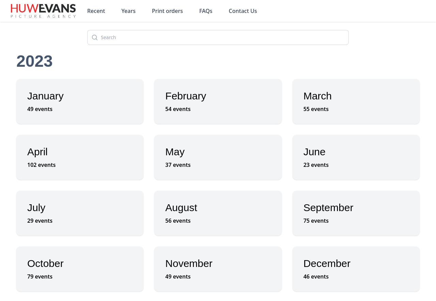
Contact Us (243, 11)
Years (129, 11)
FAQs (206, 11)
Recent (96, 11)
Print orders (167, 11)
